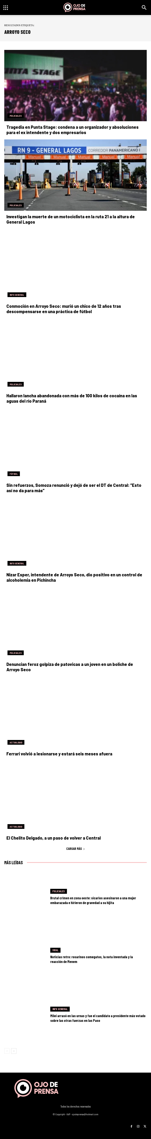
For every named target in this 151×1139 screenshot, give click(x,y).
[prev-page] (7, 1051)
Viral (55, 950)
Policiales (16, 115)
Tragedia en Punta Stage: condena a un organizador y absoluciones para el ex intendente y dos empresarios (72, 129)
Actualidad (16, 742)
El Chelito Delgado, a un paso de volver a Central (53, 837)
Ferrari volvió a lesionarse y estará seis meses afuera (59, 753)
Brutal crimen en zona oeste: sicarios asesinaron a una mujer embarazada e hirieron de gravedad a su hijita (93, 900)
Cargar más (75, 849)
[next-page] (13, 1051)
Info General (17, 294)
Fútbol (14, 473)
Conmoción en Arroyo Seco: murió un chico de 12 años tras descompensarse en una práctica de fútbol (63, 308)
